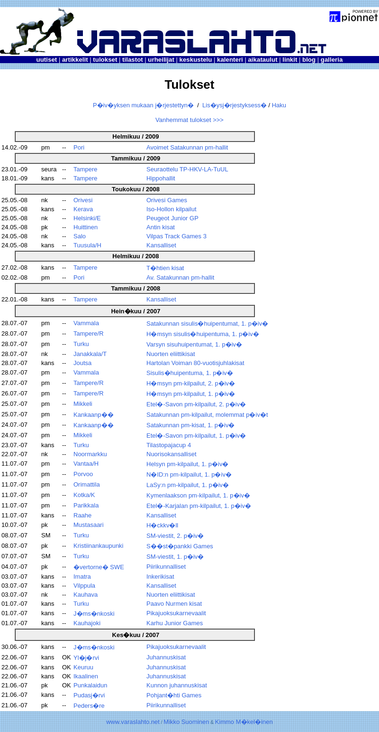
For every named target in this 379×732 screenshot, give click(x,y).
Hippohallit (160, 178)
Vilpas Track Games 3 (176, 236)
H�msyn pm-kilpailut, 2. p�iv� (190, 383)
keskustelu (195, 59)
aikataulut (262, 59)
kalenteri (230, 59)
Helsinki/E (87, 218)
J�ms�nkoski (94, 613)
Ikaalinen (85, 676)
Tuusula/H (87, 245)
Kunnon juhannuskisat (176, 685)
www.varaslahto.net (133, 721)
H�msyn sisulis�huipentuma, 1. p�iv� (202, 334)
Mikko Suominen (186, 721)
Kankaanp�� (93, 414)
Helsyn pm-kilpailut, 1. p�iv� (187, 464)
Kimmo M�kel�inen (244, 721)
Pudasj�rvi (89, 695)
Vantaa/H (86, 463)
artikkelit (75, 59)
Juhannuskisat (166, 657)
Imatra (82, 576)
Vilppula (84, 585)
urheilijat (161, 59)
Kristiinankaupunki (98, 545)
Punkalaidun (90, 685)
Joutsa (82, 362)
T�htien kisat (165, 268)
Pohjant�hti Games (173, 695)
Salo (79, 236)
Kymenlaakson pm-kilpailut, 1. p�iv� (198, 495)
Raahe (82, 515)
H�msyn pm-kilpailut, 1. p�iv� (190, 393)
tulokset (105, 59)
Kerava (83, 209)
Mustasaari (88, 524)
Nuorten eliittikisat (170, 353)
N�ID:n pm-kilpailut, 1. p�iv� (189, 474)
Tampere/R (88, 333)
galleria (332, 59)
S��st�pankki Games (179, 546)
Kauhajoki (86, 623)
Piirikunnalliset (166, 566)
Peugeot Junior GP (172, 218)
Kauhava (85, 594)
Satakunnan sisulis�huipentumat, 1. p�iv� (207, 323)
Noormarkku (90, 454)
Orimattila (86, 484)
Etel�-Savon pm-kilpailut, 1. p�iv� (196, 435)
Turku (81, 343)
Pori (78, 147)
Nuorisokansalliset (171, 454)
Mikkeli (82, 403)
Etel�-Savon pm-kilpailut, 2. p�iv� (196, 404)
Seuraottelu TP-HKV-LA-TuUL (187, 169)
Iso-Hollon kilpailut (171, 209)
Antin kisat (160, 227)
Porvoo (83, 474)
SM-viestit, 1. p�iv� (175, 556)
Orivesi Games (166, 200)
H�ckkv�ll (162, 525)
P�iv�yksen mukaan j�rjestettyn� (143, 105)
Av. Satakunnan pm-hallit (180, 277)
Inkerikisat (160, 576)
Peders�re (89, 705)
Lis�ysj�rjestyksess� (234, 105)
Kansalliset (161, 245)
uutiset (46, 59)
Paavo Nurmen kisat (174, 603)
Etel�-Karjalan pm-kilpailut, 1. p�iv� (198, 505)
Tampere (85, 169)
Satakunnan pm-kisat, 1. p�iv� (190, 425)
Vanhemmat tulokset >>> (189, 119)
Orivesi (82, 200)
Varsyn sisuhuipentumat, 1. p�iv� (194, 344)
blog (309, 59)
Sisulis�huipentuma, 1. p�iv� (189, 372)
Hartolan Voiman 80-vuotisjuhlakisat (195, 362)
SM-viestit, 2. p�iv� (175, 535)
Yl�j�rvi (86, 657)
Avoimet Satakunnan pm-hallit (187, 147)
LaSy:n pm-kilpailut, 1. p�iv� (187, 484)
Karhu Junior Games (174, 623)
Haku (279, 105)
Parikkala (86, 505)
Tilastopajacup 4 (168, 445)
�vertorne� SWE (98, 567)
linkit (289, 59)
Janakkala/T (90, 353)
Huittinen (85, 227)
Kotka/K (84, 494)
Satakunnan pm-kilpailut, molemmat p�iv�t (207, 414)
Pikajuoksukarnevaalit (176, 613)
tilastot (132, 59)
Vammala (86, 323)
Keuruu (83, 667)
